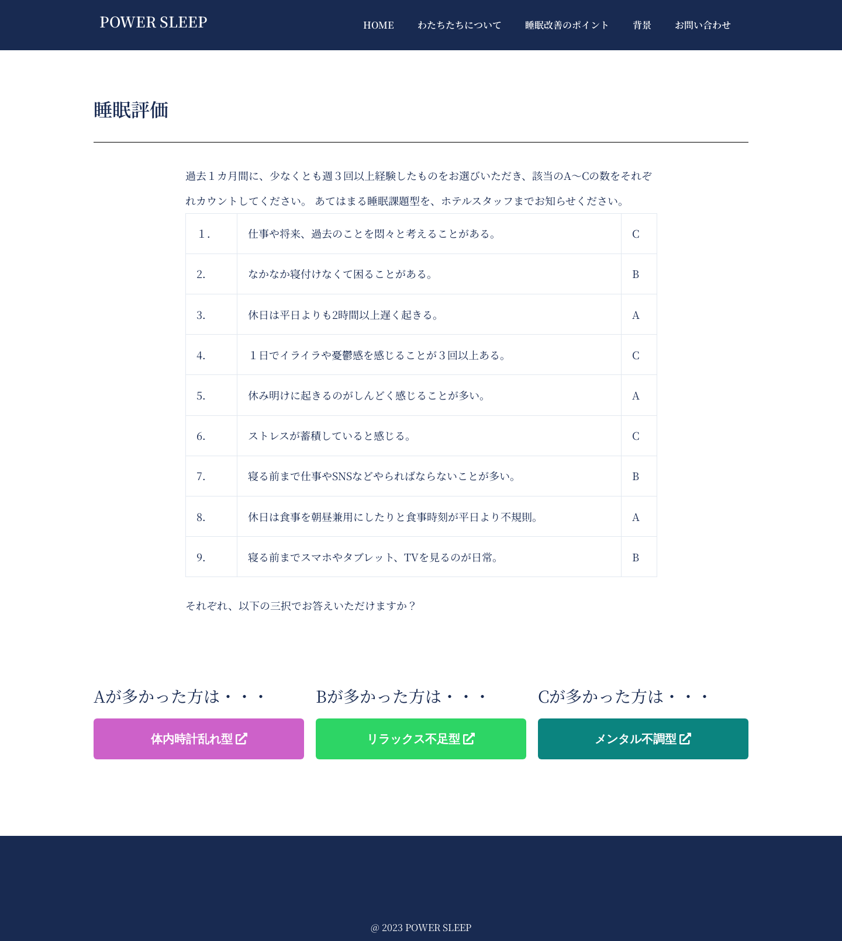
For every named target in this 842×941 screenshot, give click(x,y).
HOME (378, 25)
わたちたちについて (459, 25)
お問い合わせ (703, 25)
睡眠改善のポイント (567, 25)
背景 (642, 25)
